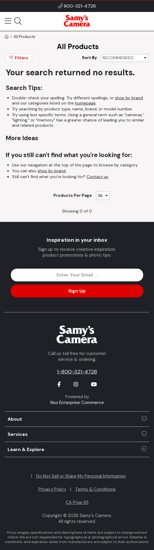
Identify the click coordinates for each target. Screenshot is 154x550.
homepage (85, 103)
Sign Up (77, 291)
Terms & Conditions (95, 489)
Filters (18, 57)
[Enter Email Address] (77, 275)
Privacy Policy (52, 489)
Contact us (97, 176)
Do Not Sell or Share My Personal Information (81, 476)
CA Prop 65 (77, 502)
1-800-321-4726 (77, 371)
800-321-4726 (80, 6)
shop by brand (129, 97)
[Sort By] (124, 58)
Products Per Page (72, 195)
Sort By (89, 57)
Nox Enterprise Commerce (77, 402)
